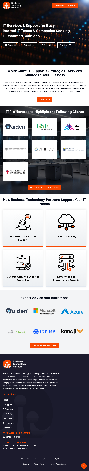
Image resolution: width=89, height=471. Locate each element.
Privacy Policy (39, 464)
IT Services (28, 45)
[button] (83, 5)
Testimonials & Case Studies (44, 187)
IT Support (10, 45)
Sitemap (26, 464)
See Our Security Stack (44, 345)
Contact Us (7, 428)
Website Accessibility (57, 464)
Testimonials (8, 423)
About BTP (44, 99)
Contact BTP (66, 45)
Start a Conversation (65, 5)
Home (5, 400)
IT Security (47, 45)
